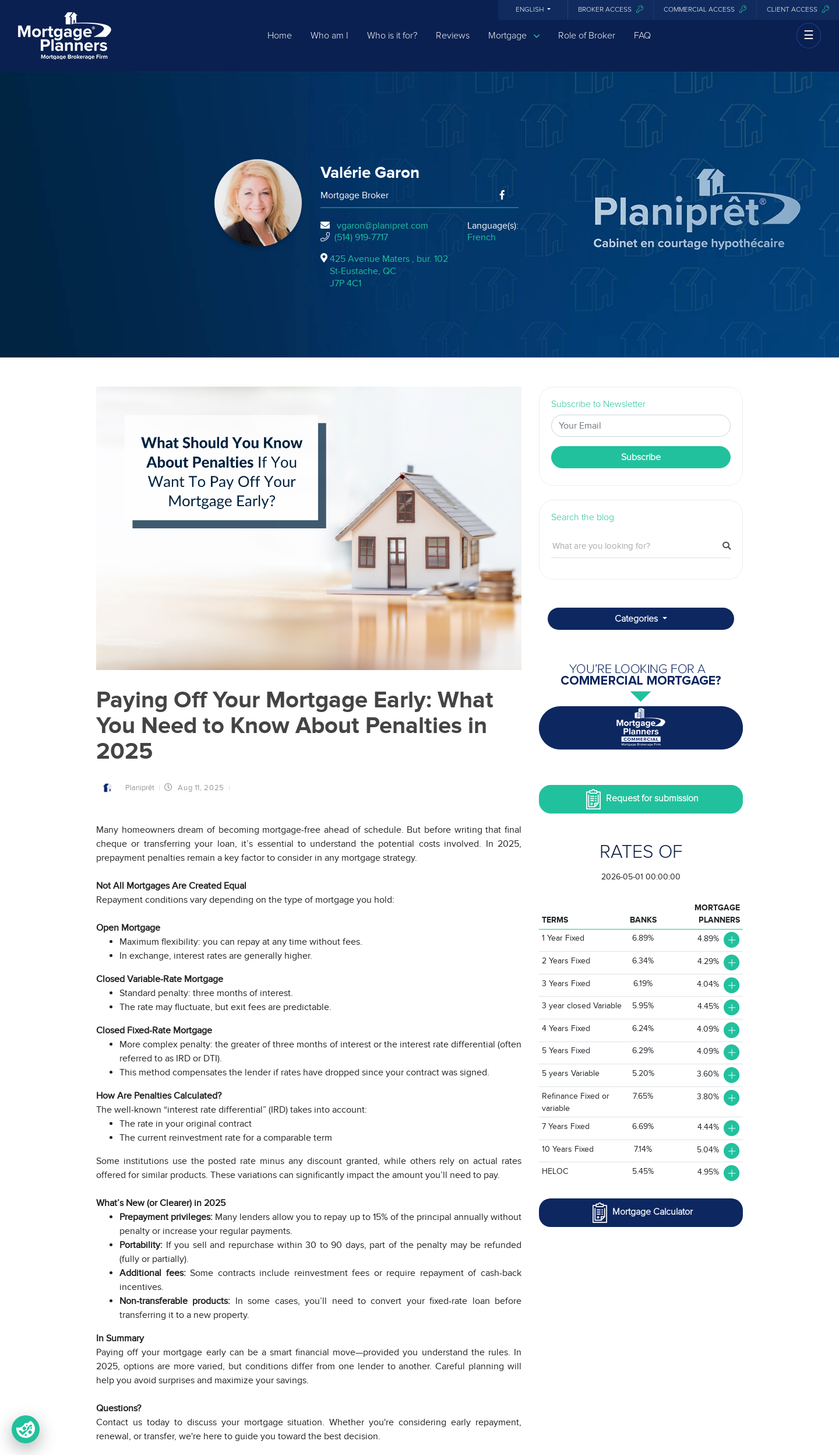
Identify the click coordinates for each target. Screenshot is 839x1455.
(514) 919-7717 (361, 237)
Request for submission (641, 799)
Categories (637, 618)
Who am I (329, 42)
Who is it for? (392, 42)
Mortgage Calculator (641, 1212)
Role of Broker (586, 42)
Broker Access (610, 9)
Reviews (453, 42)
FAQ (642, 42)
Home (279, 42)
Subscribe (641, 457)
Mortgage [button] (514, 43)
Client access (798, 9)
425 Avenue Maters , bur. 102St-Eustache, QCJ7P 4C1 (389, 271)
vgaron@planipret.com (382, 226)
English (530, 9)
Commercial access (705, 9)
